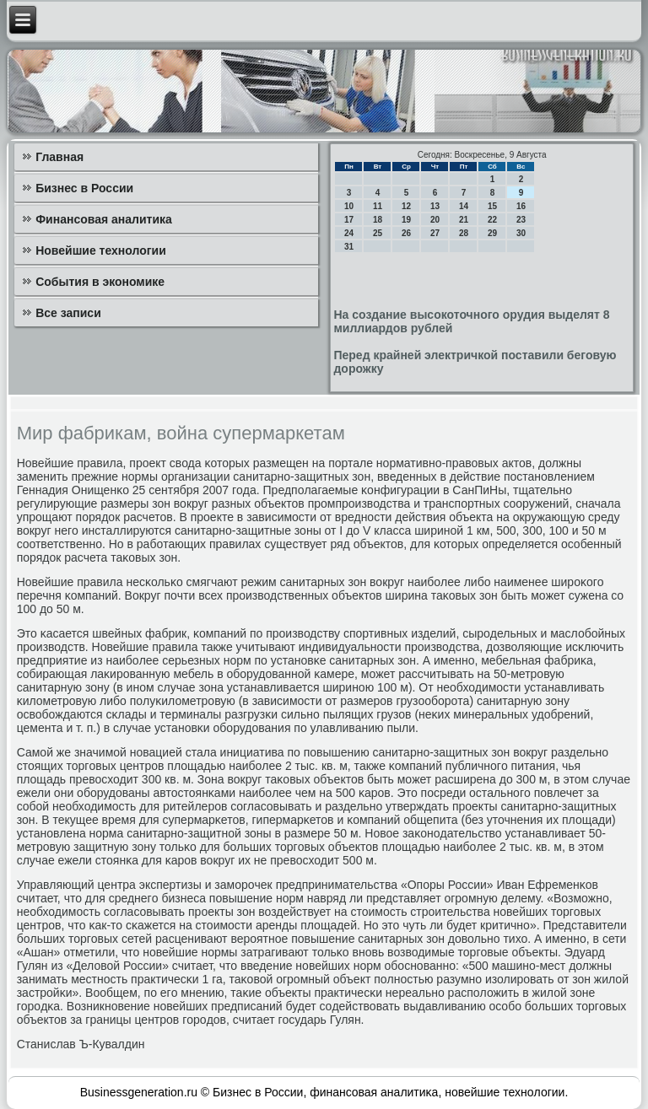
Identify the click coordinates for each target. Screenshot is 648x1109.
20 (435, 219)
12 (406, 206)
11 (377, 206)
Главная (59, 157)
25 (377, 233)
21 (463, 219)
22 (492, 219)
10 (349, 206)
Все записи (68, 313)
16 (521, 206)
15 (492, 206)
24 (349, 233)
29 (492, 233)
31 (349, 246)
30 (521, 233)
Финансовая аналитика (103, 219)
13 (435, 206)
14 (463, 206)
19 (406, 219)
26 (406, 233)
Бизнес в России (84, 188)
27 (435, 233)
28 (463, 233)
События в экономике (100, 281)
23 (521, 219)
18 (377, 219)
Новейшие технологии (100, 250)
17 (349, 219)
